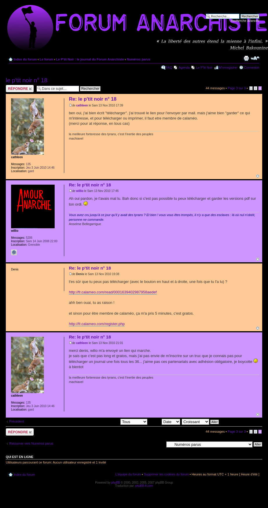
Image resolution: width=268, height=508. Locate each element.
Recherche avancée (245, 20)
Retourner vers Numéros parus (31, 443)
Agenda (184, 67)
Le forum (46, 59)
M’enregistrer (228, 67)
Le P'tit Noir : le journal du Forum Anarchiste (90, 59)
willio (79, 190)
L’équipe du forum (128, 474)
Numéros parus (138, 59)
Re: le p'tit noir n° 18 (93, 99)
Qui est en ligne (19, 457)
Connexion (251, 67)
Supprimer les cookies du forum (166, 474)
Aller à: (159, 444)
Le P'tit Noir (204, 67)
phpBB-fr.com (144, 485)
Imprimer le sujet (246, 58)
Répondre (20, 88)
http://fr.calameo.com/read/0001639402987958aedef (113, 292)
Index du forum (25, 59)
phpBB (115, 482)
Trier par (164, 421)
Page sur (237, 88)
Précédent (16, 421)
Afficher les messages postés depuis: (107, 421)
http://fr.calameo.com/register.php (97, 324)
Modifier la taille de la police (255, 58)
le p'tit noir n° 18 (26, 80)
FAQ (169, 67)
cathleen (82, 105)
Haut (257, 176)
